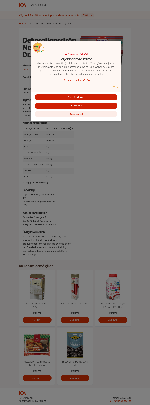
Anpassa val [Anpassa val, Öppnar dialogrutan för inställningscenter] (76, 114)
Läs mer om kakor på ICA (76, 80)
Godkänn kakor (76, 97)
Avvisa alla (76, 105)
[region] (76, 81)
